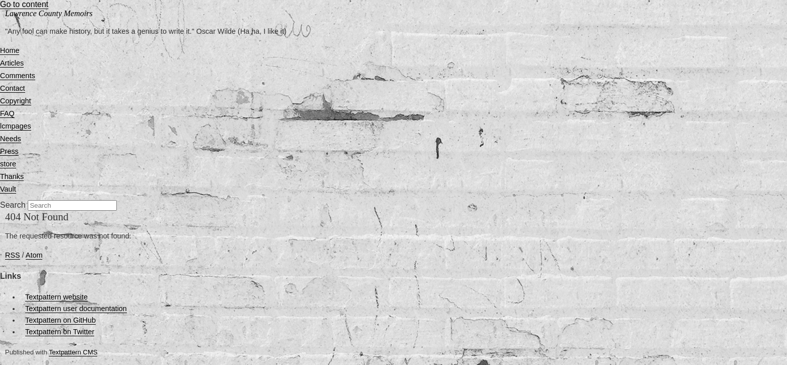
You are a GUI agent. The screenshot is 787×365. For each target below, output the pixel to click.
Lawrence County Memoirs (49, 13)
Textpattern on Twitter (59, 332)
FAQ (7, 113)
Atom (34, 255)
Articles (12, 63)
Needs (10, 139)
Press (9, 151)
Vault (8, 189)
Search (13, 205)
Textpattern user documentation (76, 309)
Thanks (12, 176)
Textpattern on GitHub (60, 320)
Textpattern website (56, 297)
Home (9, 50)
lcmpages (15, 126)
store (8, 164)
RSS (12, 255)
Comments (17, 76)
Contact (12, 88)
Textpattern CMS (73, 352)
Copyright (15, 101)
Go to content (24, 4)
